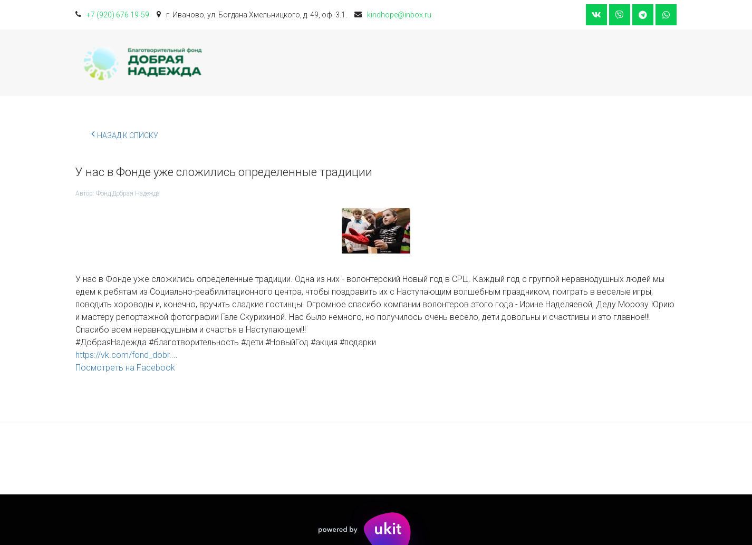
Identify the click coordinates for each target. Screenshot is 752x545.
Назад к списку (124, 134)
